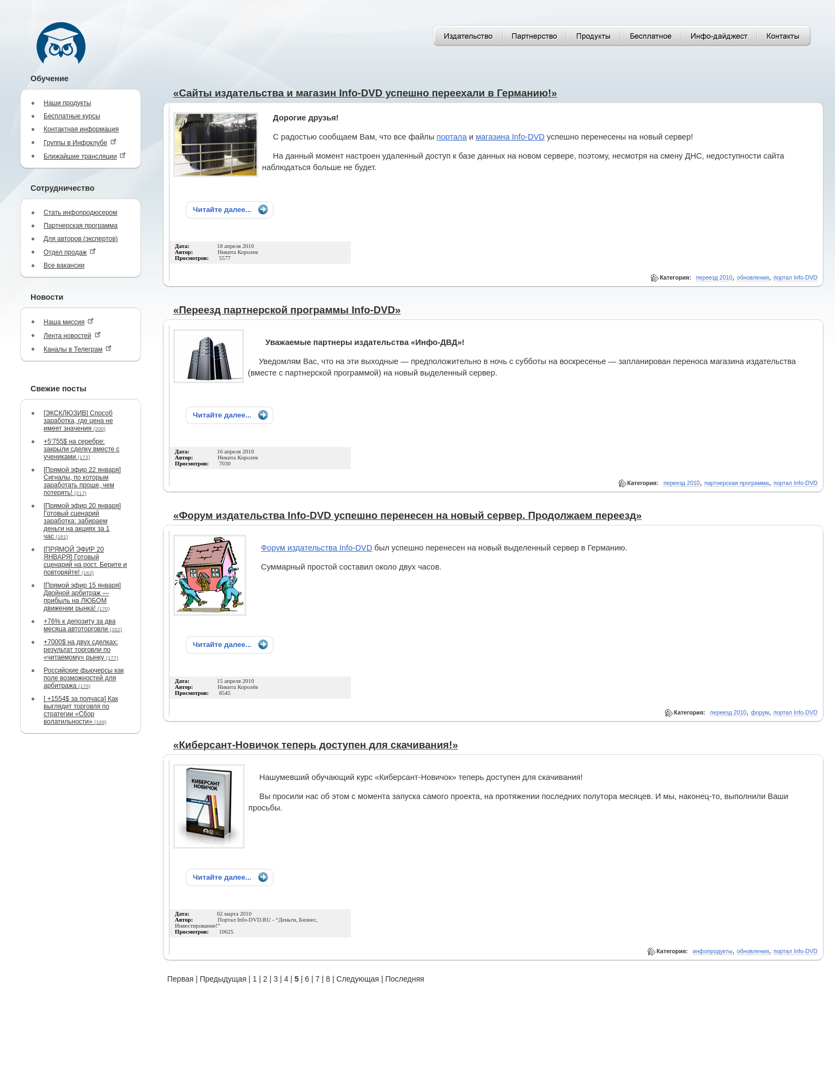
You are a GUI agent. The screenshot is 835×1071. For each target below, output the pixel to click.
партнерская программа (736, 483)
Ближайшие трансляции (85, 156)
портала (452, 136)
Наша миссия (69, 322)
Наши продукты (67, 103)
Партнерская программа (81, 225)
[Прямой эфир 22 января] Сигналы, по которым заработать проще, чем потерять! (82, 481)
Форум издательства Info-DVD (316, 547)
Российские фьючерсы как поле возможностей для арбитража (84, 678)
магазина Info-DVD (510, 136)
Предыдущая (223, 979)
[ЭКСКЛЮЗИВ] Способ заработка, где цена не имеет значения (78, 420)
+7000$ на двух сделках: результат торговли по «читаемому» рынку (81, 649)
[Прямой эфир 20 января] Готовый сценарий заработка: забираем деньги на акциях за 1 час (82, 521)
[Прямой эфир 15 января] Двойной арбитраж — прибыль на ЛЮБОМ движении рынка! (82, 597)
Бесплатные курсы (72, 116)
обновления (753, 277)
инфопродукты (713, 951)
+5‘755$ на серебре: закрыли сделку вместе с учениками (81, 449)
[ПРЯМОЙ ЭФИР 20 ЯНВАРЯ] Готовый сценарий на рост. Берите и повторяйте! (85, 561)
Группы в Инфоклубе (80, 142)
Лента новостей (72, 335)
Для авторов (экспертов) (81, 239)
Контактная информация (81, 129)
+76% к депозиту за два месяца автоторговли (83, 625)
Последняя (404, 979)
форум (760, 712)
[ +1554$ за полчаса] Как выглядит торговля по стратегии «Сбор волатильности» (81, 710)
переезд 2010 (714, 277)
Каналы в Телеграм (78, 349)
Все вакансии (64, 265)
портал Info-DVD (795, 277)
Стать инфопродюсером (80, 212)
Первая (180, 979)
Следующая (358, 979)
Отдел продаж (70, 252)
